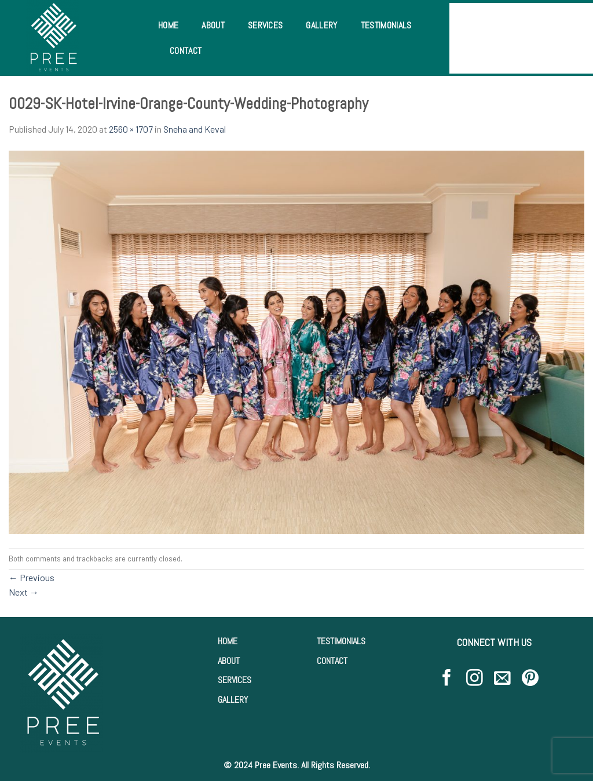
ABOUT (229, 661)
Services (265, 25)
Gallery (321, 25)
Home (168, 25)
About (213, 25)
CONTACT (332, 661)
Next (24, 591)
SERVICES (234, 680)
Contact (186, 51)
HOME (227, 641)
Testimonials (386, 25)
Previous (31, 577)
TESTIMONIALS (341, 641)
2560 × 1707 (131, 128)
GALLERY (233, 700)
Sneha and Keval (194, 128)
